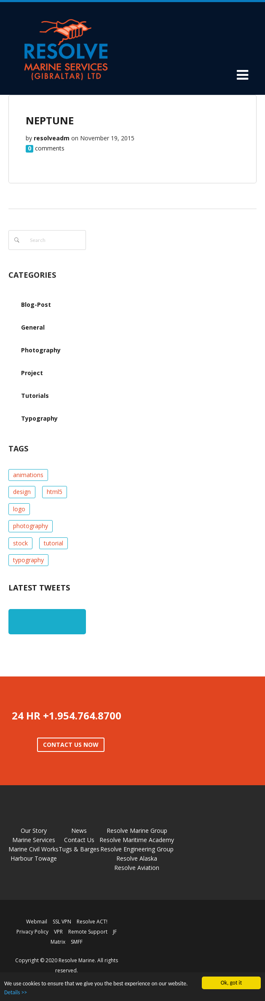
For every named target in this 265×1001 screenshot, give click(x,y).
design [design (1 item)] (22, 492)
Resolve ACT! (92, 921)
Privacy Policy (32, 931)
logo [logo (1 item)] (19, 509)
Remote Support (87, 931)
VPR (58, 931)
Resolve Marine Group (137, 831)
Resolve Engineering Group (137, 849)
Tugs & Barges (79, 849)
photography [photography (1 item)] (30, 526)
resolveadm (52, 138)
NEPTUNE (50, 120)
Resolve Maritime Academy (136, 840)
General (33, 327)
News (79, 831)
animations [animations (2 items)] (28, 475)
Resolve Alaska (136, 858)
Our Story (34, 831)
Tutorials (35, 396)
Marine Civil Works (33, 849)
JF (115, 931)
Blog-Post (36, 305)
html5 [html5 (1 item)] (54, 492)
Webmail (36, 921)
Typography (39, 418)
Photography (41, 350)
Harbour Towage (34, 858)
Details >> (15, 992)
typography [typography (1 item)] (28, 560)
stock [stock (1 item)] (20, 543)
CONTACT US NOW (71, 745)
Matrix (58, 941)
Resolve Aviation (136, 868)
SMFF (77, 941)
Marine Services (33, 840)
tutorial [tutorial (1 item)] (53, 543)
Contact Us (79, 840)
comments (49, 148)
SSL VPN (62, 921)
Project (32, 373)
